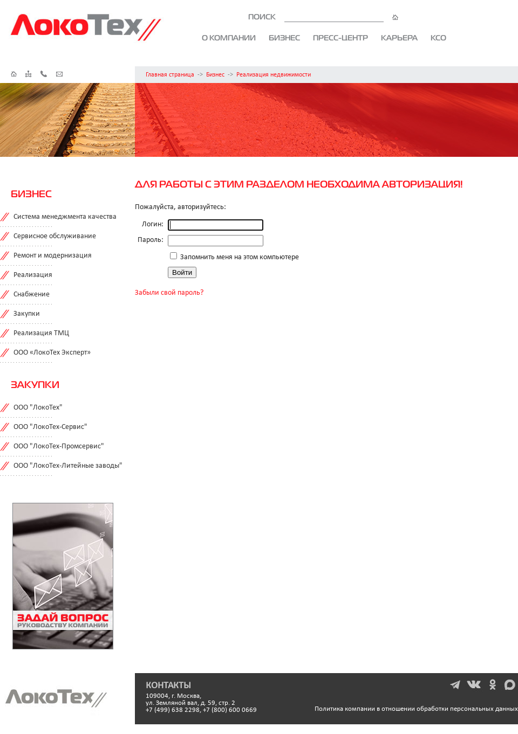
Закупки (26, 314)
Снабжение (31, 294)
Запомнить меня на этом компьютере (239, 257)
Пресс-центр (340, 37)
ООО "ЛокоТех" (38, 408)
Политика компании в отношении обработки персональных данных (416, 708)
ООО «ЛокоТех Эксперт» (52, 353)
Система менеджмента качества (65, 217)
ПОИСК (323, 16)
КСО (438, 37)
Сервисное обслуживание (54, 236)
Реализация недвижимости (273, 75)
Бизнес (284, 37)
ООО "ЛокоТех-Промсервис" (58, 446)
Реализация (32, 275)
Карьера (399, 37)
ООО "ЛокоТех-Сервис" (50, 427)
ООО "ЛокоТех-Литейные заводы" (67, 466)
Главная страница (170, 75)
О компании (229, 37)
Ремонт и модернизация (52, 256)
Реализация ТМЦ (41, 333)
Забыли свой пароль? (169, 293)
